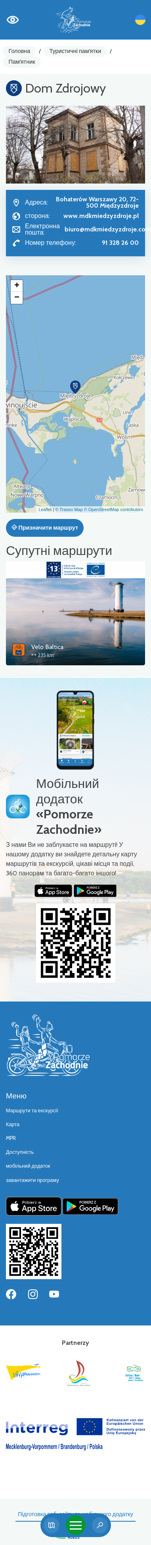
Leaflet (45, 509)
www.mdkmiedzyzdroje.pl (101, 216)
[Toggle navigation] (76, 1525)
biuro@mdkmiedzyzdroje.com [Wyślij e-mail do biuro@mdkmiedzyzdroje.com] (108, 229)
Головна (20, 51)
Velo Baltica (47, 647)
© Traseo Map (68, 509)
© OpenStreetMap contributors (113, 509)
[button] (75, 387)
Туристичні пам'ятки (75, 51)
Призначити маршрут (44, 527)
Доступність (20, 1152)
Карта (12, 1124)
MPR (11, 1138)
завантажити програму (32, 1180)
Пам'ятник (22, 61)
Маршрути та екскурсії (32, 1110)
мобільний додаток (28, 1166)
